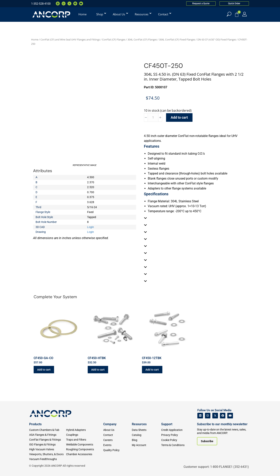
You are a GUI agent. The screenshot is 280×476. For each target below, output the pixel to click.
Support (166, 424)
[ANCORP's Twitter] (215, 415)
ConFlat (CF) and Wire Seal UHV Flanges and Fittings (70, 39)
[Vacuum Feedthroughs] (47, 459)
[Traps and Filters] (84, 440)
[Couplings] (84, 435)
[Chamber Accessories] (84, 454)
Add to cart (179, 117)
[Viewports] (47, 454)
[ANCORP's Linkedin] (200, 415)
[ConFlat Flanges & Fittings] (47, 440)
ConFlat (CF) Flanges (113, 39)
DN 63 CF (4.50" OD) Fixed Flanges (216, 39)
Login (90, 227)
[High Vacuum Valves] (47, 449)
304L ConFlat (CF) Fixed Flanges (177, 39)
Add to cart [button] (44, 369)
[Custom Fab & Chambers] (47, 430)
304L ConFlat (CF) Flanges (142, 39)
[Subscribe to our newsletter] (207, 441)
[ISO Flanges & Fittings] (47, 445)
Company (109, 424)
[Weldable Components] (84, 445)
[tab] (195, 218)
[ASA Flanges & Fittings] (47, 435)
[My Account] (244, 14)
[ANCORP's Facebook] (223, 415)
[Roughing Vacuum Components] (84, 449)
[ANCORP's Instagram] (208, 415)
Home (34, 39)
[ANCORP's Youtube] (230, 415)
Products (35, 424)
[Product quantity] (153, 117)
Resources (139, 424)
